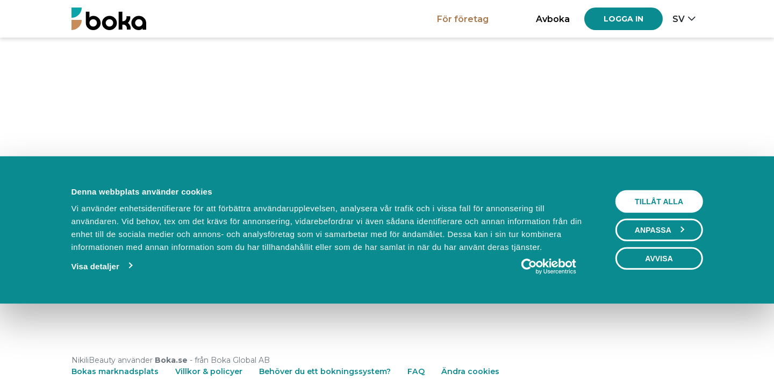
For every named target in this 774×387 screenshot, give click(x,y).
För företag (463, 18)
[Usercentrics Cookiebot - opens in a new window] (549, 340)
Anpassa (659, 303)
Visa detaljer (95, 340)
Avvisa (659, 332)
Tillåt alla (659, 275)
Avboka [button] (553, 18)
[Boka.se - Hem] (108, 18)
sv (678, 18)
